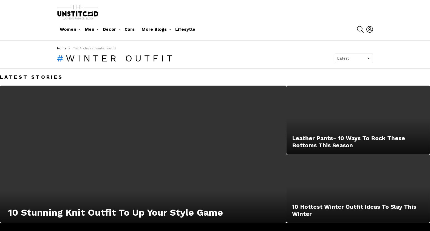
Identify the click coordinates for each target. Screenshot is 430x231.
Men (89, 29)
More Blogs (154, 29)
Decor (109, 29)
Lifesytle (185, 29)
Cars (130, 29)
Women (68, 29)
